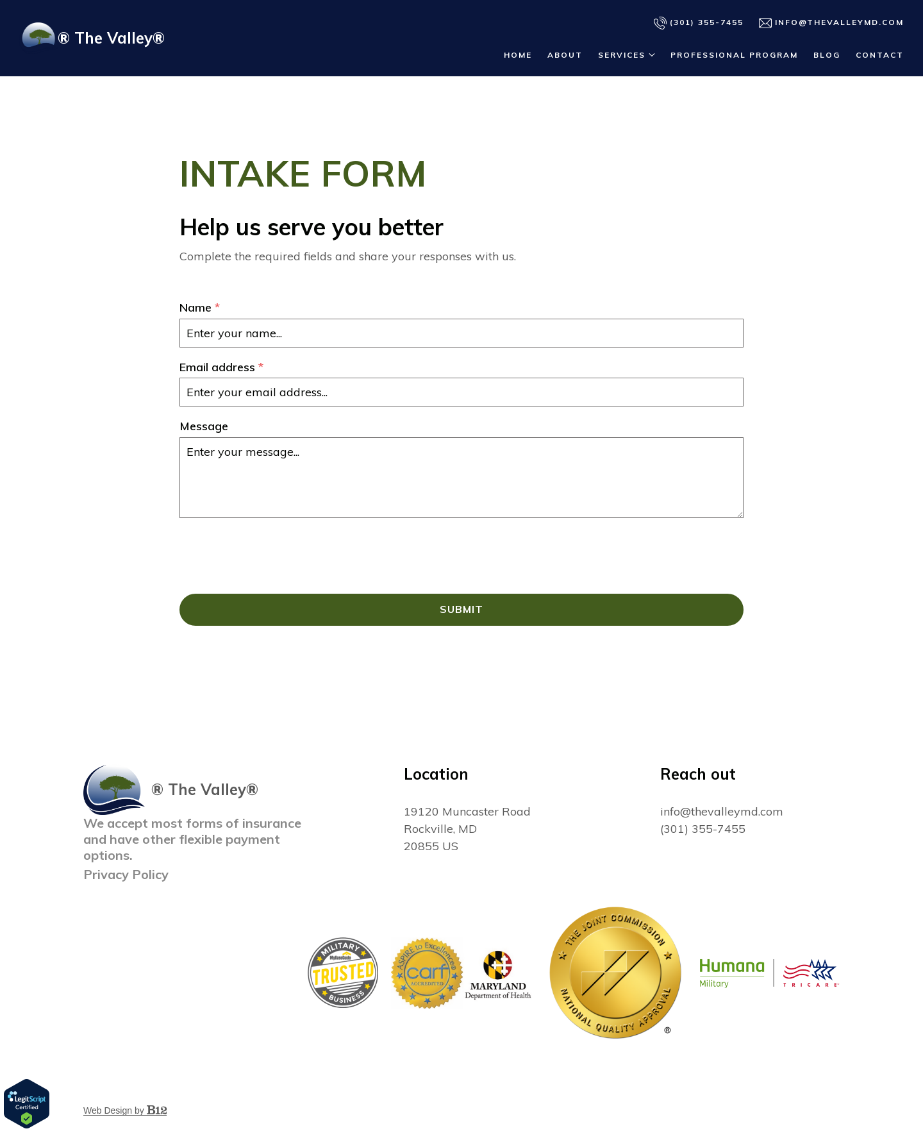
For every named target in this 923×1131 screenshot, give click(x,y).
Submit (461, 609)
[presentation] (276, 556)
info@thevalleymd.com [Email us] (831, 23)
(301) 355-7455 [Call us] (699, 23)
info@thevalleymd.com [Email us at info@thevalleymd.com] (721, 811)
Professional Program (734, 55)
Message (203, 426)
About (565, 55)
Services (621, 55)
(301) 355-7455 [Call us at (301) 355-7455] (702, 828)
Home (518, 55)
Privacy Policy (126, 874)
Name (199, 308)
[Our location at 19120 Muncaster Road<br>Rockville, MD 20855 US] (467, 828)
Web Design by (125, 1110)
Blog (826, 55)
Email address (221, 367)
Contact (880, 55)
